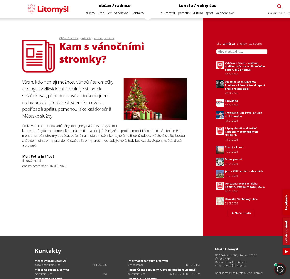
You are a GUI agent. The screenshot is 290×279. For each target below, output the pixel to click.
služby (87, 13)
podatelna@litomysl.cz (47, 264)
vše (219, 44)
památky (181, 13)
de (277, 13)
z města (229, 44)
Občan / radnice (68, 38)
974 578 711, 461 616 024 (184, 273)
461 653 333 (100, 264)
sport (206, 13)
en (272, 13)
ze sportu (255, 44)
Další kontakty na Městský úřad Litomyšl (239, 273)
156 (105, 273)
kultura (195, 13)
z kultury (242, 44)
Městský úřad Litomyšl (50, 261)
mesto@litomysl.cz (235, 265)
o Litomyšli (165, 13)
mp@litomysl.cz (43, 273)
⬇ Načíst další (241, 213)
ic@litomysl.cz (135, 264)
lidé (106, 13)
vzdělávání (119, 13)
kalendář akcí (222, 13)
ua (267, 13)
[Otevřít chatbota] (276, 6)
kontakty (135, 13)
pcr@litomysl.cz (136, 273)
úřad (98, 13)
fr (286, 13)
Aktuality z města (104, 38)
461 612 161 (193, 264)
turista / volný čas (194, 5)
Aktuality (86, 38)
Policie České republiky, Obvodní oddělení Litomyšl (162, 269)
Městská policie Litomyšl (52, 269)
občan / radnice (112, 5)
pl (282, 13)
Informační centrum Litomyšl (148, 261)
